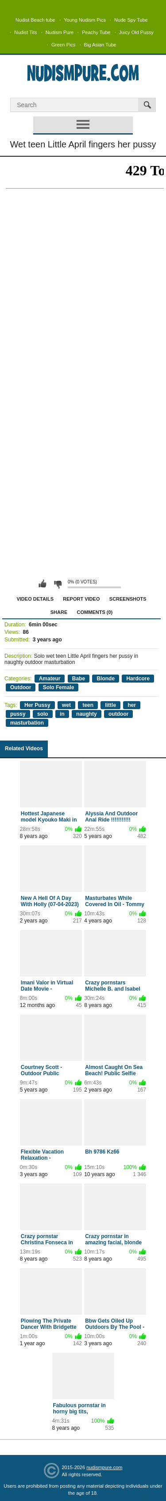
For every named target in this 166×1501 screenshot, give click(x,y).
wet (66, 705)
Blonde (106, 678)
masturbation (27, 723)
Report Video (81, 599)
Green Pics (63, 44)
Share (59, 612)
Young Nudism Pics (85, 20)
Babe (78, 678)
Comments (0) (95, 612)
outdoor (118, 714)
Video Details (35, 599)
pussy (18, 714)
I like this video (42, 583)
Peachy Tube (96, 32)
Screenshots (128, 599)
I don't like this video (57, 583)
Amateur (50, 678)
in (62, 714)
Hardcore (138, 678)
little (110, 705)
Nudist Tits (25, 32)
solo (42, 714)
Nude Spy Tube (131, 20)
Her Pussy (37, 705)
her (131, 705)
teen (87, 705)
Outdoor (20, 687)
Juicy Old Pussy (136, 32)
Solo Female (58, 687)
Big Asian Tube (100, 44)
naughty (86, 714)
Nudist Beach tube (35, 20)
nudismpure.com (104, 1467)
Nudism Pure (60, 32)
